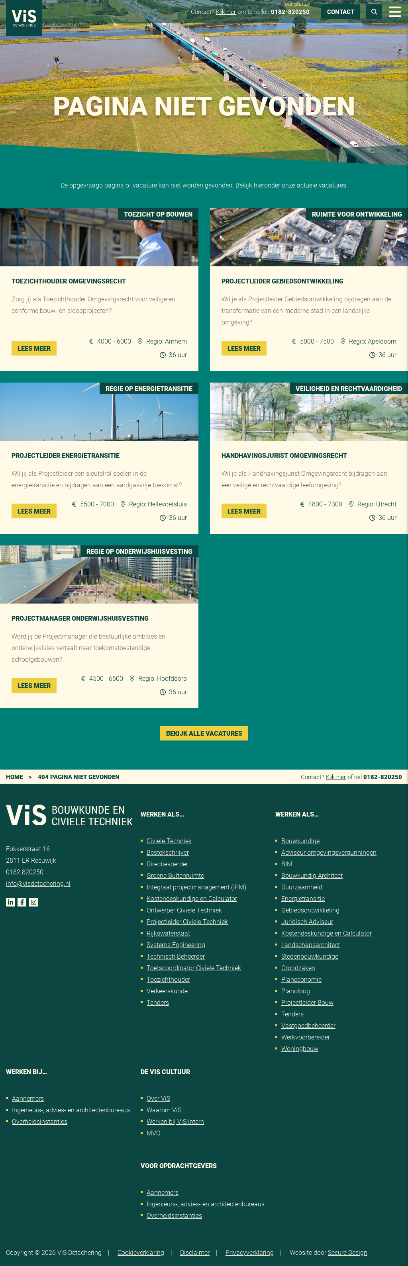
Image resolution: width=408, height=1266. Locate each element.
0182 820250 (24, 871)
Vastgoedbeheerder (308, 1025)
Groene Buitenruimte (175, 875)
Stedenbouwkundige (309, 956)
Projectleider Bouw (307, 1002)
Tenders (158, 1002)
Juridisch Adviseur (307, 921)
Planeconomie (301, 979)
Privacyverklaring (250, 1252)
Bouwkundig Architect (312, 875)
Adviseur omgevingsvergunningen (329, 852)
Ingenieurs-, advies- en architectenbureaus (71, 1110)
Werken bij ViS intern (175, 1121)
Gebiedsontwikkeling (310, 910)
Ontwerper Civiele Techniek (184, 910)
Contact (340, 12)
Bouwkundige (300, 840)
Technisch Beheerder (176, 956)
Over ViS (158, 1098)
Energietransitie (303, 898)
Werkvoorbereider (305, 1037)
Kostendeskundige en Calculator (192, 898)
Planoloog (295, 991)
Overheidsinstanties (39, 1121)
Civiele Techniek (169, 840)
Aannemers (28, 1098)
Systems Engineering (176, 944)
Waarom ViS (164, 1110)
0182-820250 (290, 12)
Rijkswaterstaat (168, 933)
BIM (286, 864)
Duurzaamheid (301, 887)
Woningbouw (299, 1048)
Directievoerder (167, 864)
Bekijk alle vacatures (204, 733)
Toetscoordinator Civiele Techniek (194, 967)
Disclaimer (195, 1252)
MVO (154, 1133)
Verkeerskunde (167, 991)
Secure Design (347, 1252)
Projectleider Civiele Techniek (187, 921)
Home (14, 777)
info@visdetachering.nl (38, 883)
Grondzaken (298, 967)
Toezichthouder (168, 979)
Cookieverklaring (141, 1252)
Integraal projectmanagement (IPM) (196, 887)
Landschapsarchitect (310, 944)
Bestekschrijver (168, 852)
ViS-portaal (297, 4)
